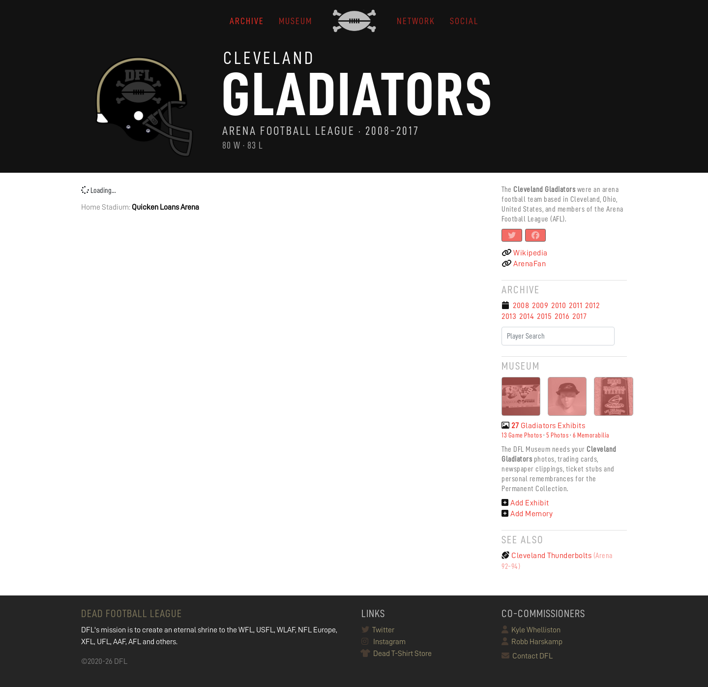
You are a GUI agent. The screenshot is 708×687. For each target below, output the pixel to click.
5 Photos (557, 435)
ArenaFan (524, 264)
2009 (540, 306)
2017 (579, 316)
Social (464, 21)
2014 (526, 316)
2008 (521, 306)
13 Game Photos (522, 435)
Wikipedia (525, 253)
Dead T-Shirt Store (396, 653)
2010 (558, 306)
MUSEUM (295, 21)
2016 (562, 316)
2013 (509, 316)
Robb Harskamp (532, 642)
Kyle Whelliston (531, 630)
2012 (592, 306)
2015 (544, 316)
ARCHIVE (247, 21)
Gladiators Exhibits (543, 426)
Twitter (377, 630)
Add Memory (527, 514)
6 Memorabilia (591, 435)
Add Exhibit (525, 503)
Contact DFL (527, 656)
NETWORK (416, 21)
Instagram (383, 642)
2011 (575, 306)
